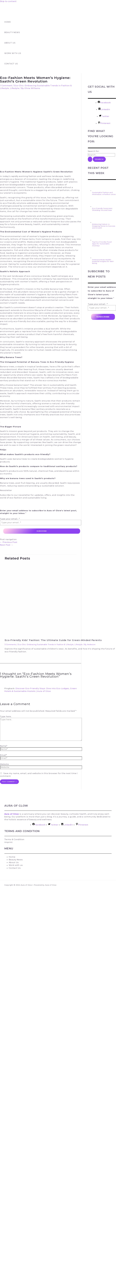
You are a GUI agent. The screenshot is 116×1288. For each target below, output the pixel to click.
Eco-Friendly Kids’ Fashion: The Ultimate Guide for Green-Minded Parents (53, 640)
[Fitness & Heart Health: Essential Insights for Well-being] (96, 258)
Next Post (6, 545)
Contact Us (11, 64)
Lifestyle (14, 88)
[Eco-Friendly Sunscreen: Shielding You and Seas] (96, 206)
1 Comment (6, 85)
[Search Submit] (90, 159)
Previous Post (8, 542)
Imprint (8, 842)
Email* (3, 755)
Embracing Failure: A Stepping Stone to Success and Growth (103, 226)
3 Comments (10, 645)
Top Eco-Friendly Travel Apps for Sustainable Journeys (102, 243)
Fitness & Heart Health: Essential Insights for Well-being (103, 261)
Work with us (12, 53)
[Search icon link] (4, 72)
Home (7, 22)
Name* (3, 746)
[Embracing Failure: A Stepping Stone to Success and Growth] (96, 222)
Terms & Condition (14, 839)
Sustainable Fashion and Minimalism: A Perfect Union (104, 193)
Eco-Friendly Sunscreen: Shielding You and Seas (102, 209)
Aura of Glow (11, 814)
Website (4, 764)
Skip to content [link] (8, 1)
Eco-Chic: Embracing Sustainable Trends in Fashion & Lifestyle (46, 645)
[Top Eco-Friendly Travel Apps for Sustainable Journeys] (96, 240)
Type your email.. (10, 519)
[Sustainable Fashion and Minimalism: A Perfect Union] (96, 190)
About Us (9, 43)
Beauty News (12, 32)
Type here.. (6, 716)
